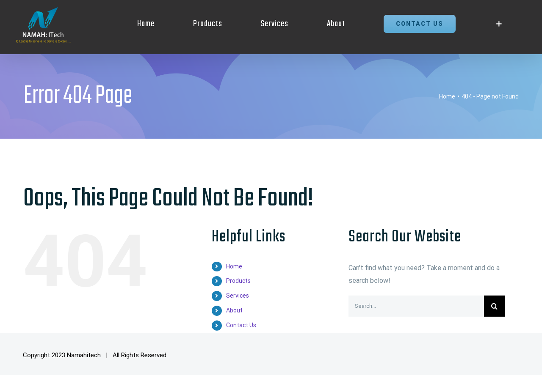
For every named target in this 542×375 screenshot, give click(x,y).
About (234, 310)
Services (237, 295)
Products (238, 280)
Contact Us (241, 325)
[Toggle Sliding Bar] (499, 24)
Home (234, 266)
